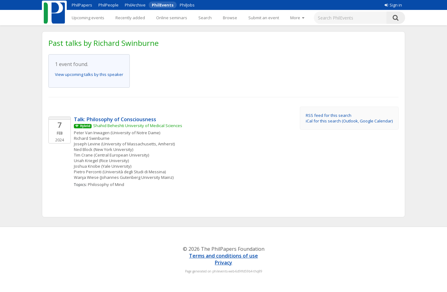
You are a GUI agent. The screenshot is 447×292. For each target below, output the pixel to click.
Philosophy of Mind (106, 184)
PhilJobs (187, 5)
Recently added (130, 17)
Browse (230, 17)
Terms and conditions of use (223, 255)
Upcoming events (88, 17)
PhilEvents (163, 5)
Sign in (393, 5)
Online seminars (171, 17)
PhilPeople (108, 5)
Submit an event (263, 17)
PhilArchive (135, 5)
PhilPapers (82, 5)
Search (205, 17)
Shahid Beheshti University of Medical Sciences (137, 125)
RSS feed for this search (328, 115)
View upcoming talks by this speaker (89, 74)
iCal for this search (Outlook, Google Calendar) (349, 121)
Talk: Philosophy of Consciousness (115, 119)
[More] (297, 18)
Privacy (223, 262)
